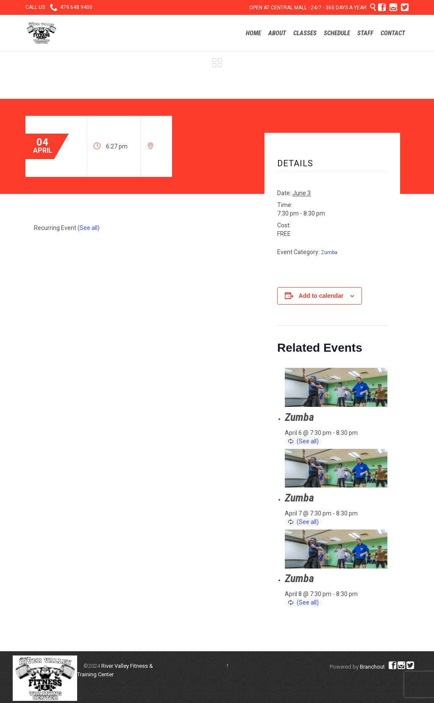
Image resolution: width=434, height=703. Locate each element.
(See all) (89, 227)
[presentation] (336, 387)
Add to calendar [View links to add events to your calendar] (321, 295)
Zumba (329, 252)
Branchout (372, 667)
